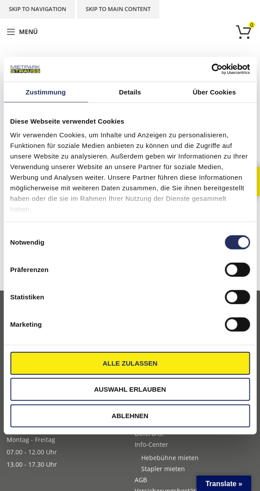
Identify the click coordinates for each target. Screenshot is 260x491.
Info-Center (151, 444)
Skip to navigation (37, 9)
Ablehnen (130, 415)
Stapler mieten (163, 468)
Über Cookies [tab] (214, 91)
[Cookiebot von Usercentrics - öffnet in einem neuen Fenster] (211, 69)
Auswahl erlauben (130, 389)
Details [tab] (130, 91)
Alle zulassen (129, 362)
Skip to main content (118, 9)
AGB (141, 479)
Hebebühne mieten (170, 457)
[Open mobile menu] (22, 32)
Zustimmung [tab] (46, 91)
